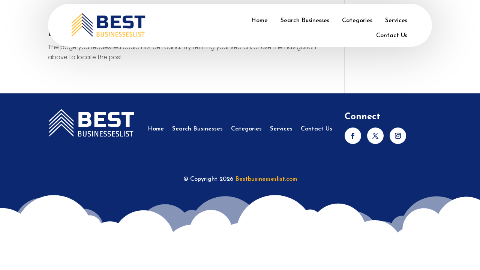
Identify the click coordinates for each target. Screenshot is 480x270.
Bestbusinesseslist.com (266, 179)
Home (259, 21)
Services (396, 21)
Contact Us (391, 36)
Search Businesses (304, 21)
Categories (357, 21)
